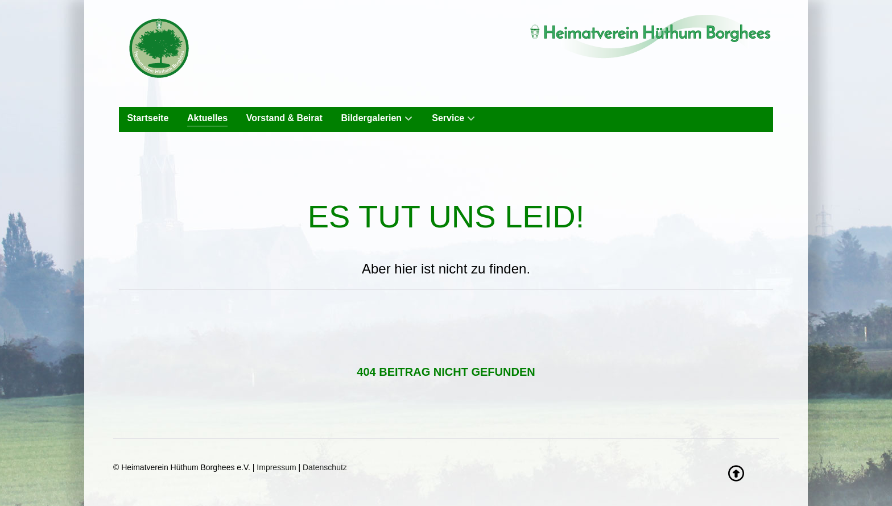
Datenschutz (325, 467)
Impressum (276, 467)
